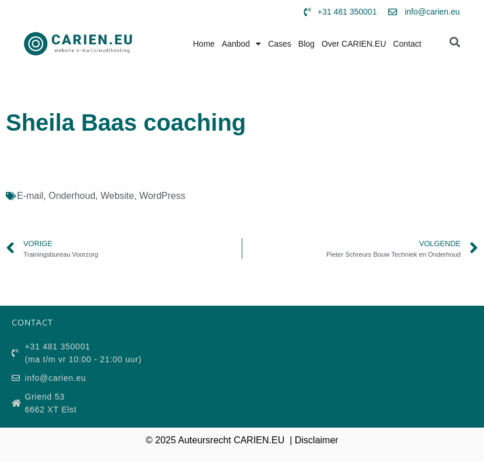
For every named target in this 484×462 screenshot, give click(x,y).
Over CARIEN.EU (354, 43)
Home (204, 43)
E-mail (30, 196)
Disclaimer (317, 440)
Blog (306, 43)
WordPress (163, 196)
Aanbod (241, 44)
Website (117, 196)
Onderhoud (71, 196)
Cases (279, 43)
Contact (407, 43)
